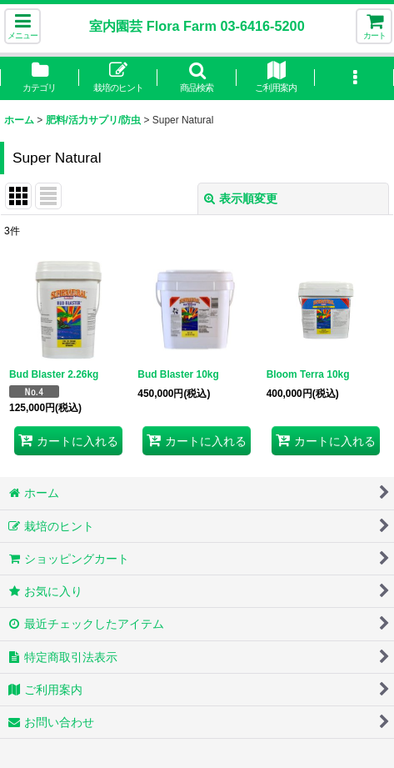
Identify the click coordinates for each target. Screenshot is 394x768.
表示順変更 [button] (240, 198)
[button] (22, 26)
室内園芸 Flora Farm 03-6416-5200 (196, 25)
